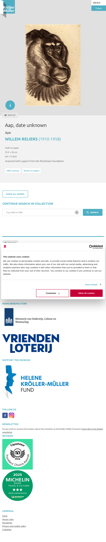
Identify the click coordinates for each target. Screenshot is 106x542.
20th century (12, 170)
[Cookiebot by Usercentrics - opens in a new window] (91, 247)
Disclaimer (7, 522)
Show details (91, 284)
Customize (52, 293)
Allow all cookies (86, 293)
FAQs (4, 515)
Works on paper (32, 170)
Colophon (7, 529)
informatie (8, 103)
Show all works (15, 194)
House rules (8, 519)
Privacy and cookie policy (14, 526)
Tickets (98, 8)
